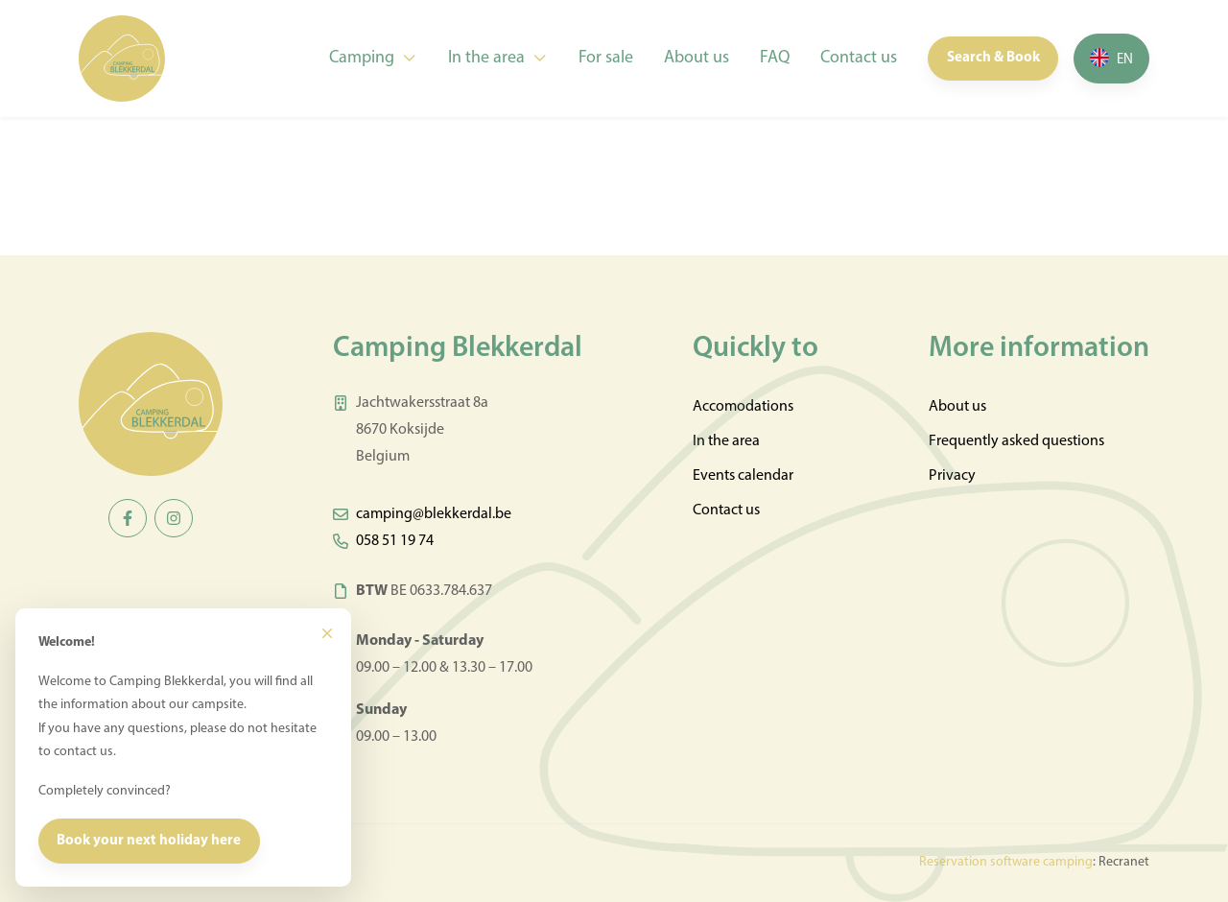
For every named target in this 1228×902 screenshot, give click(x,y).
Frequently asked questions (1016, 441)
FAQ (775, 58)
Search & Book (993, 58)
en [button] (1125, 60)
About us (696, 58)
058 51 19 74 (395, 541)
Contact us (858, 58)
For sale (606, 58)
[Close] (327, 633)
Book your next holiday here (149, 841)
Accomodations (743, 407)
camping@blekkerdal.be (433, 514)
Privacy (952, 476)
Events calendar (743, 476)
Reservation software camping (1006, 862)
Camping (361, 58)
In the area (486, 58)
